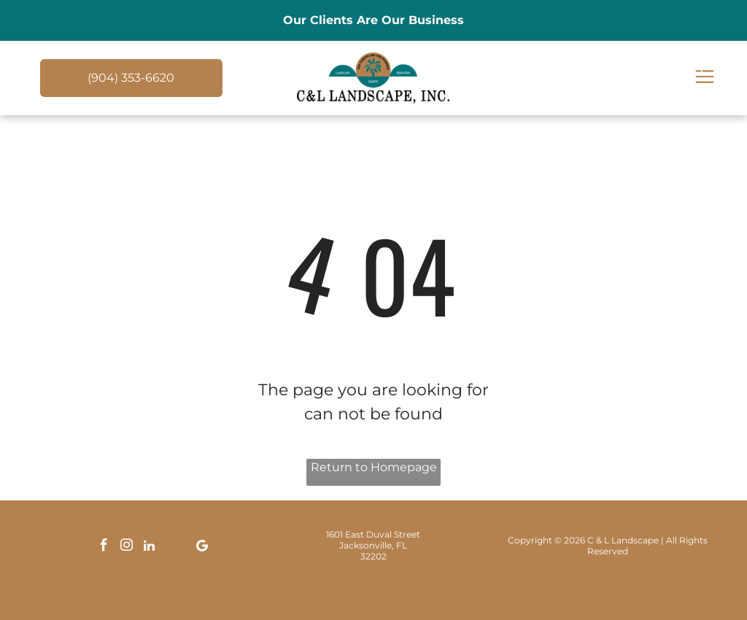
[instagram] (126, 547)
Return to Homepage (374, 467)
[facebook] (104, 547)
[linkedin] (149, 547)
